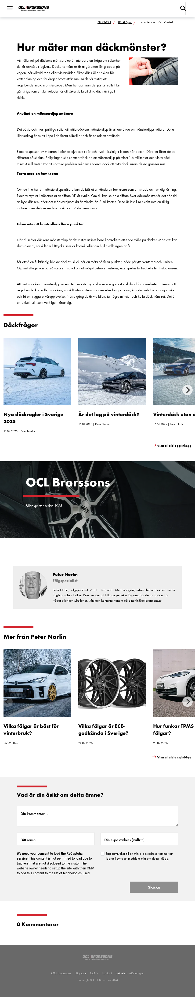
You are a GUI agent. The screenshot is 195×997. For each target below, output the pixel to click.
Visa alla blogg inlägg (174, 445)
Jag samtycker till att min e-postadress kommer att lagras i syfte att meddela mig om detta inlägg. (139, 856)
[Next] (187, 390)
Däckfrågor (125, 22)
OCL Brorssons (61, 973)
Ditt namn (28, 839)
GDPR (94, 973)
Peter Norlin (28, 431)
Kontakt (107, 973)
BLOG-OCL (104, 22)
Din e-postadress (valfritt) (124, 839)
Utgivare (80, 973)
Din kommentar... (34, 813)
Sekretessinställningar (130, 973)
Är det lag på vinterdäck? (108, 414)
